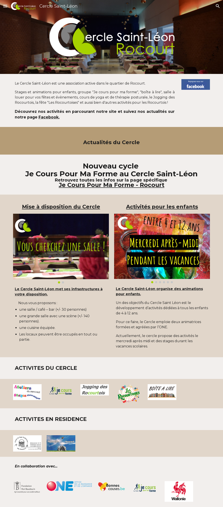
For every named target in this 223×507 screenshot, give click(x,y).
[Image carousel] (61, 248)
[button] (5, 6)
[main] (94, 100)
